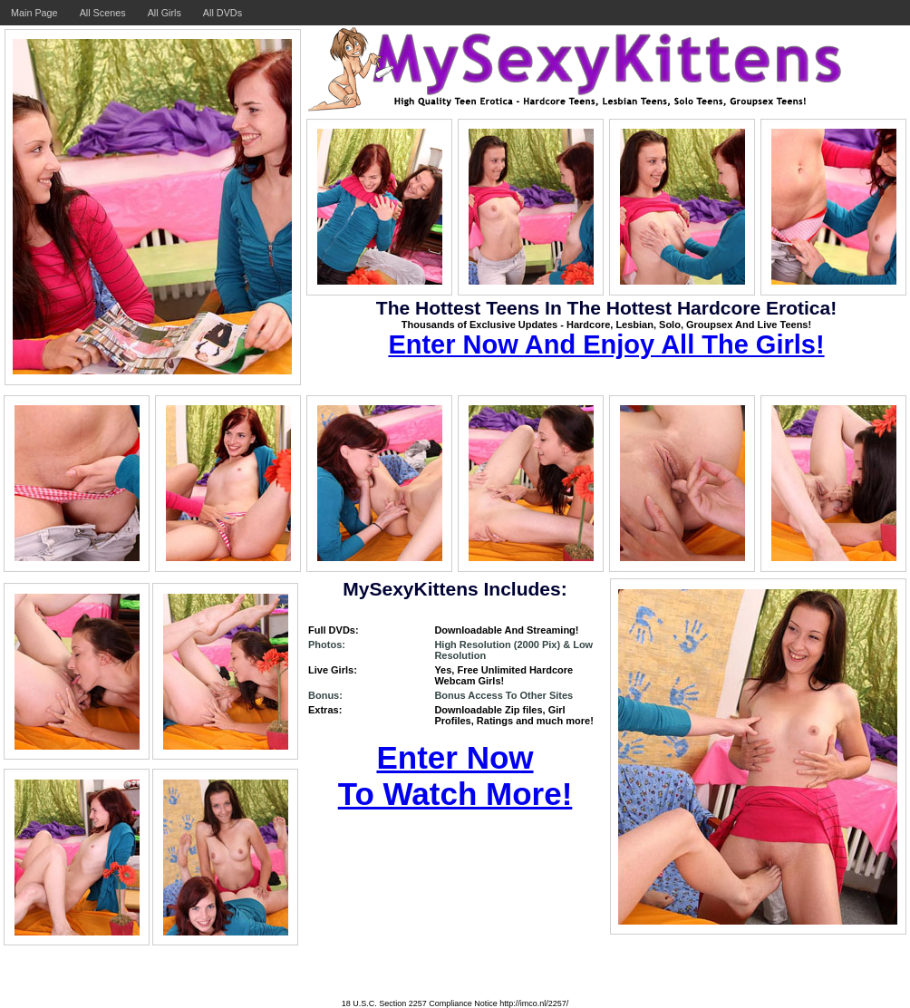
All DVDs (222, 12)
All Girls (164, 12)
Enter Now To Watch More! (455, 775)
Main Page (34, 12)
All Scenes (103, 12)
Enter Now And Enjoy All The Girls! (606, 344)
